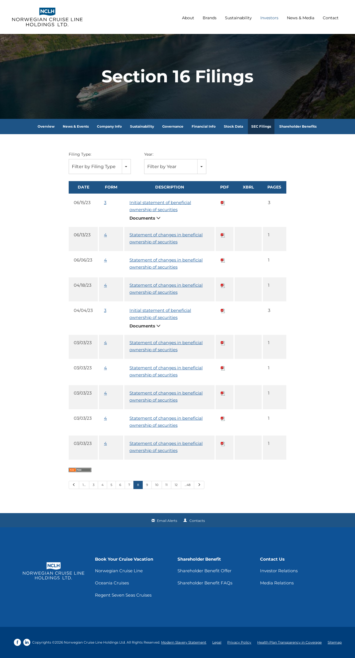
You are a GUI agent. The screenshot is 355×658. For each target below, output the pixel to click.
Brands (210, 17)
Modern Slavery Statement (183, 642)
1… (84, 485)
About (188, 17)
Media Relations (277, 583)
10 (156, 485)
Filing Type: (80, 154)
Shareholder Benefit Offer (204, 570)
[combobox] (100, 166)
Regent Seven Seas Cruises (123, 595)
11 (166, 485)
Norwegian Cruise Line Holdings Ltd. (95, 642)
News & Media (300, 17)
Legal (216, 642)
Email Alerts (167, 520)
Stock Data (233, 126)
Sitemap (335, 642)
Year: (148, 154)
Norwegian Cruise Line (119, 570)
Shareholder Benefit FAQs (205, 583)
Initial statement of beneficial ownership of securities (160, 206)
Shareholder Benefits (298, 126)
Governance (172, 126)
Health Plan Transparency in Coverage (289, 642)
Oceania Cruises (112, 583)
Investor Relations (279, 570)
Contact (331, 17)
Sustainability (238, 17)
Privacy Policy (239, 642)
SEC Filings (261, 126)
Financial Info (204, 126)
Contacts (197, 520)
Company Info (109, 126)
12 (176, 485)
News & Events (76, 126)
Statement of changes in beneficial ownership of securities (166, 238)
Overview (46, 126)
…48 (188, 485)
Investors (269, 17)
